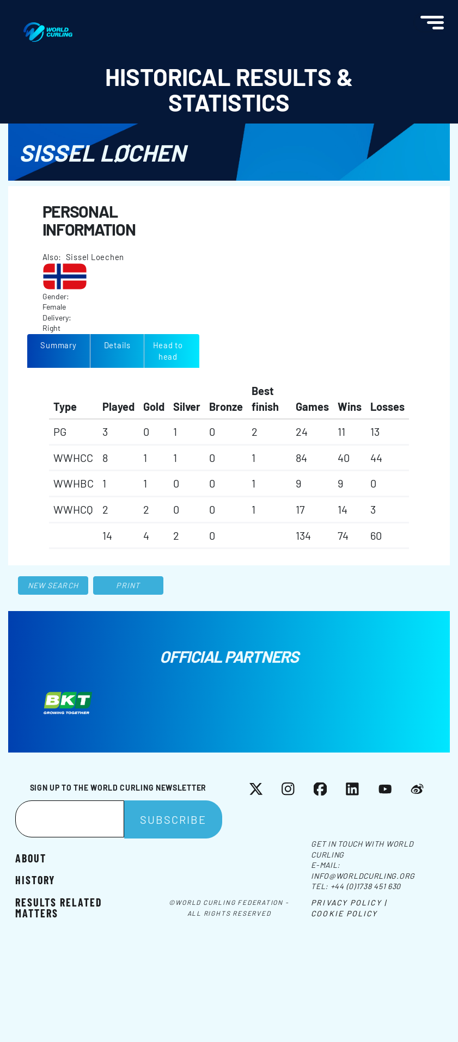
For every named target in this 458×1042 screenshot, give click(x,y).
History (35, 879)
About (30, 858)
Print (128, 585)
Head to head (168, 350)
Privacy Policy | (349, 902)
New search (53, 585)
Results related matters (58, 907)
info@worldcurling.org (363, 875)
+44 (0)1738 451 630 (366, 886)
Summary (58, 345)
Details (117, 345)
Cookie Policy (344, 913)
